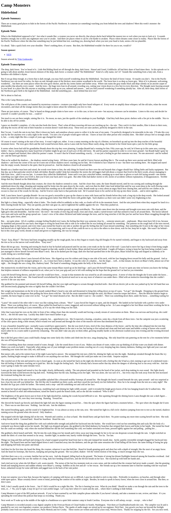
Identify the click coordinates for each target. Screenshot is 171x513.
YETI (8, 55)
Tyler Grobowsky (25, 59)
